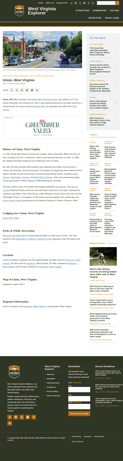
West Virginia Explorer (42, 11)
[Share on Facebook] (12, 90)
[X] (80, 3)
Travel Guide (112, 18)
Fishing (93, 97)
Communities (100, 11)
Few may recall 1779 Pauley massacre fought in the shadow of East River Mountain (100, 87)
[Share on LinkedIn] (22, 90)
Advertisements (53, 383)
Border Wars (39, 106)
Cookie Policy (76, 436)
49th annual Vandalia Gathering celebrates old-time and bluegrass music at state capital (96, 201)
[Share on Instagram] (27, 90)
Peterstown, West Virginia (49, 267)
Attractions (83, 11)
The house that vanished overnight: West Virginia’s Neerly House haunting (100, 51)
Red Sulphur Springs (20, 177)
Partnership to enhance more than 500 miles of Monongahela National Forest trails (96, 225)
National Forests (108, 164)
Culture (114, 11)
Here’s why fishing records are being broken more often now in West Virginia (99, 104)
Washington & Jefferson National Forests (34, 239)
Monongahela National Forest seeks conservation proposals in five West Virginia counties (110, 176)
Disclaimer (87, 436)
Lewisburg (30, 263)
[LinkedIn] (93, 3)
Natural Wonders (96, 61)
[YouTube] (84, 3)
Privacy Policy (52, 391)
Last (69, 395)
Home (40, 3)
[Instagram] (76, 3)
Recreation (95, 18)
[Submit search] (117, 3)
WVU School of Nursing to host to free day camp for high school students (100, 121)
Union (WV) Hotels (11, 218)
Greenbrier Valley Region (34, 306)
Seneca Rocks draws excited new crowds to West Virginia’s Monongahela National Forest (100, 69)
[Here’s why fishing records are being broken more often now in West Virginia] (103, 256)
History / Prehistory (97, 80)
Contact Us (51, 387)
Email (74, 402)
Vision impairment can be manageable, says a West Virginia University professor (95, 176)
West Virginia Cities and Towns (42, 76)
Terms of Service (53, 396)
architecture (61, 187)
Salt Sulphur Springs (43, 177)
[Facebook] (71, 3)
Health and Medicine (98, 114)
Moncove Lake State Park (14, 235)
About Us (50, 3)
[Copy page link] (37, 90)
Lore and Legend (96, 44)
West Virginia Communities (18, 76)
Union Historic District (12, 200)
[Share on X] (17, 90)
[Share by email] (32, 90)
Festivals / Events (94, 189)
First (70, 386)
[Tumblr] (88, 3)
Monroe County (50, 99)
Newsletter (62, 3)
